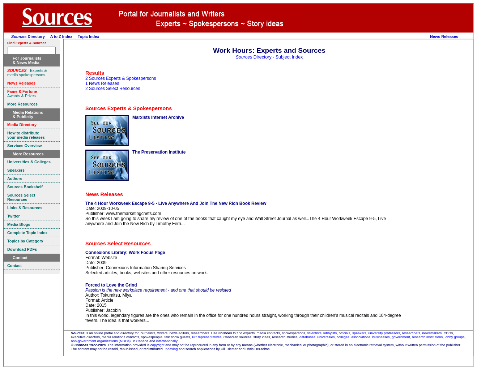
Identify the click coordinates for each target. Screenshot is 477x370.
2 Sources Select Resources (112, 88)
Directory (28, 36)
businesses (381, 337)
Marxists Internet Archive (158, 117)
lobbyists (330, 333)
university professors (384, 333)
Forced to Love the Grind (111, 285)
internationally (167, 341)
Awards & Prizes (22, 93)
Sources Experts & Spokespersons (128, 108)
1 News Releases (102, 83)
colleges (343, 337)
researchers (411, 333)
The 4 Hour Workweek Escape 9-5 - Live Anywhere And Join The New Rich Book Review (175, 203)
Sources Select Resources (118, 243)
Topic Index (88, 36)
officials (344, 333)
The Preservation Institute (159, 152)
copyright (157, 345)
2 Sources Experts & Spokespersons (120, 78)
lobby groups (455, 337)
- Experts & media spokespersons (27, 72)
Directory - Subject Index (269, 57)
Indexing (171, 349)
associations (360, 337)
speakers (359, 333)
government (401, 337)
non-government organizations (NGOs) (101, 341)
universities (326, 337)
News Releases (444, 36)
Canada (142, 341)
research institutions (427, 337)
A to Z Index (61, 36)
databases (307, 337)
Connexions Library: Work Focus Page (125, 252)
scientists (314, 333)
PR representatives (207, 337)
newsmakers (432, 333)
